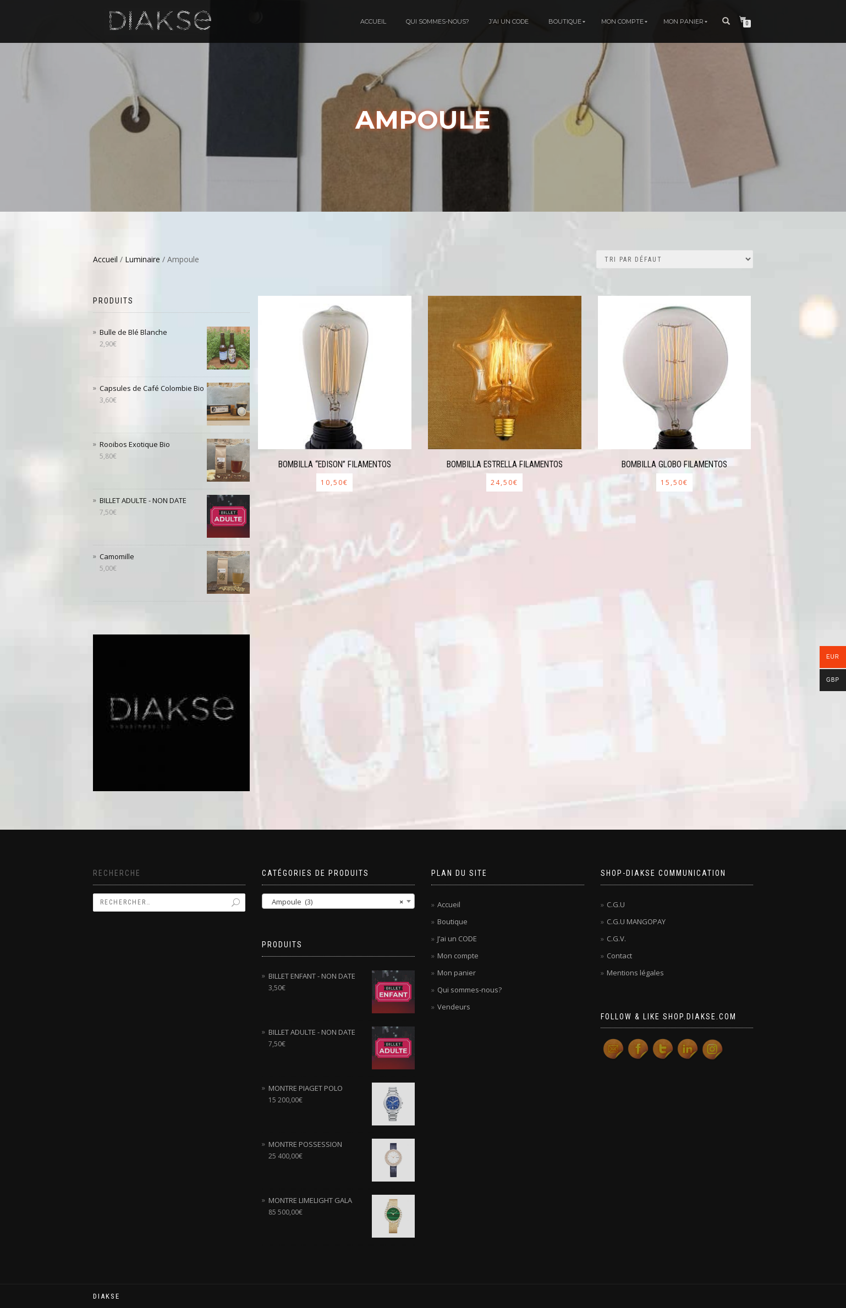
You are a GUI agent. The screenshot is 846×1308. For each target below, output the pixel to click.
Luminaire (142, 259)
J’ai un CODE (457, 938)
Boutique (564, 21)
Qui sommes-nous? (437, 21)
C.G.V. (616, 938)
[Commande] (674, 259)
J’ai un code (509, 21)
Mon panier (683, 21)
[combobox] (338, 901)
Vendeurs (453, 1007)
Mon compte (622, 21)
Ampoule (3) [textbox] (335, 901)
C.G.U (616, 904)
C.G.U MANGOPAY (636, 921)
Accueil (373, 21)
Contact (619, 956)
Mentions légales (635, 973)
